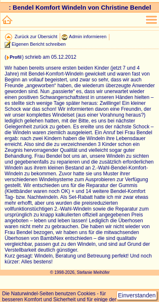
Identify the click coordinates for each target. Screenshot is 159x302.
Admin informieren (87, 36)
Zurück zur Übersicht (36, 36)
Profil (15, 57)
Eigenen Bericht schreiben (39, 44)
